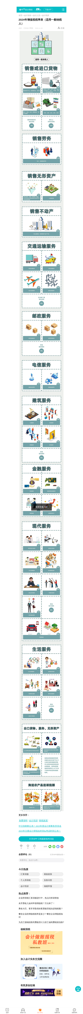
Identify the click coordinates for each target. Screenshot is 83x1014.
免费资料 (23, 820)
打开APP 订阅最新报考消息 (41, 839)
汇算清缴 (25, 874)
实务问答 (48, 880)
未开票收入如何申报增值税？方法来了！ (37, 903)
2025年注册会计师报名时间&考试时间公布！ (40, 831)
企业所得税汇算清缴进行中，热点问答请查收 (39, 898)
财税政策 (43, 820)
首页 (20, 15)
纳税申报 (48, 886)
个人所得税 (26, 880)
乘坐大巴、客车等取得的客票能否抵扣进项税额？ (41, 908)
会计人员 (36, 15)
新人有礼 (40, 1012)
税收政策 (48, 874)
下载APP (48, 10)
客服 (78, 990)
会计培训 (45, 15)
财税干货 (23, 1012)
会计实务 (27, 15)
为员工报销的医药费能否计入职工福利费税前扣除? (41, 922)
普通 (62, 28)
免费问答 (57, 1012)
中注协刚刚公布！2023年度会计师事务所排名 (40, 826)
